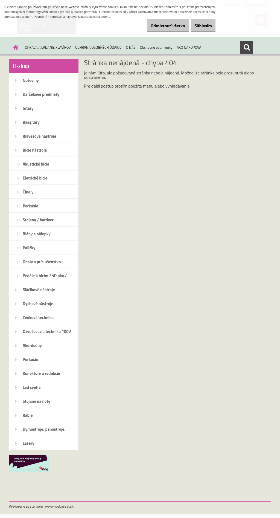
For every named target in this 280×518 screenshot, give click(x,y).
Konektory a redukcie (41, 373)
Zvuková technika (38, 317)
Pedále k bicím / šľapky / (45, 276)
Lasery (28, 443)
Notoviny (31, 80)
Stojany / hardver (38, 220)
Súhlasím (200, 25)
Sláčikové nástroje (39, 290)
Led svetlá (31, 387)
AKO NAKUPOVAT (190, 47)
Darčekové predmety (41, 94)
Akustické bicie (36, 164)
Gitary (28, 108)
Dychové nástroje (38, 303)
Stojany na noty (36, 401)
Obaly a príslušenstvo (42, 262)
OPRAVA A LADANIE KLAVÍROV (48, 47)
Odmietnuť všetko (158, 25)
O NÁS (131, 47)
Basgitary (31, 122)
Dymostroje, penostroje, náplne (44, 431)
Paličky (29, 248)
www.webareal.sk (59, 506)
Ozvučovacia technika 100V (47, 331)
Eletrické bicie (35, 178)
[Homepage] (14, 47)
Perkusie (30, 206)
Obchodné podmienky (156, 47)
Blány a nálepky (37, 234)
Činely (28, 192)
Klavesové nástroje (39, 136)
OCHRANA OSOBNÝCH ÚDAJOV (98, 47)
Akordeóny (32, 345)
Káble (28, 415)
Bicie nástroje (35, 150)
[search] (246, 47)
